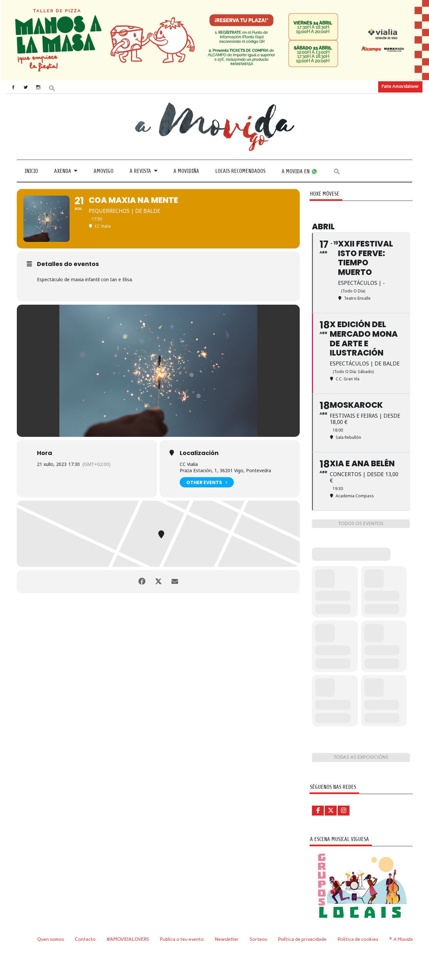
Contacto (85, 939)
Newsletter (227, 939)
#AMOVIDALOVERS (128, 939)
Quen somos (50, 939)
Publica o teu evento (182, 939)
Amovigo (103, 171)
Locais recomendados (240, 171)
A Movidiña (186, 171)
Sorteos (258, 939)
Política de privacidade (302, 939)
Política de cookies (358, 939)
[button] (52, 87)
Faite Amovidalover (400, 86)
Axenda (62, 171)
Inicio (31, 171)
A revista (140, 171)
